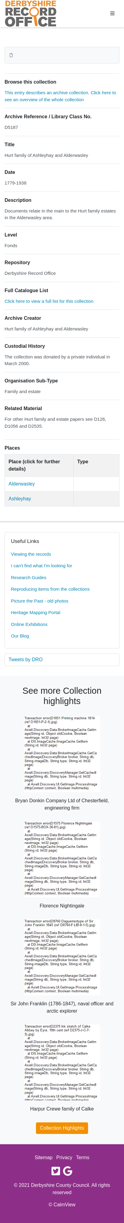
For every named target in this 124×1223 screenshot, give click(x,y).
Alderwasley (22, 483)
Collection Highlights (62, 1128)
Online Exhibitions (29, 624)
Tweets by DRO (26, 659)
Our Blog (20, 635)
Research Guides (28, 577)
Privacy (64, 1157)
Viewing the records (31, 554)
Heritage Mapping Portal (35, 612)
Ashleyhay (20, 498)
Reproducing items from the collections (50, 589)
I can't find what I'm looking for (41, 565)
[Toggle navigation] (112, 13)
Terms (83, 1157)
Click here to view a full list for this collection (49, 301)
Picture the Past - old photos (39, 600)
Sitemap (44, 1157)
